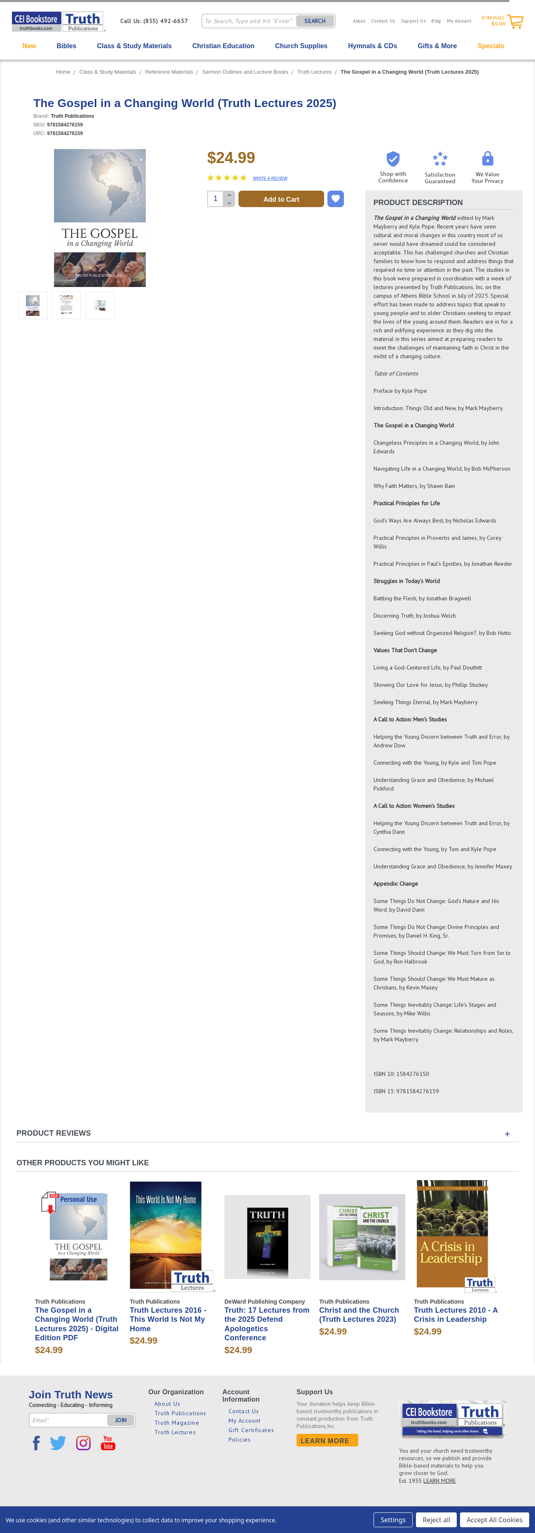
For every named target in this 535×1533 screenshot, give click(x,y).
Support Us (413, 21)
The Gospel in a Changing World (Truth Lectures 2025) (410, 72)
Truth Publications (180, 1413)
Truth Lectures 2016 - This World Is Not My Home (168, 1319)
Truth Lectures (314, 72)
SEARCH (315, 21)
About (359, 21)
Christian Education (223, 45)
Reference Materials (169, 72)
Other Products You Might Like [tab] (82, 1163)
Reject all (436, 1519)
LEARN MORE (439, 1480)
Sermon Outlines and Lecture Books (245, 72)
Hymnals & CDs (372, 45)
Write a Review (270, 178)
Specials (490, 45)
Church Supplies (301, 45)
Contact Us (383, 21)
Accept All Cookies (495, 1519)
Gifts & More (437, 45)
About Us (167, 1403)
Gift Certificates (251, 1430)
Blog (436, 21)
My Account (459, 21)
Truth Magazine (176, 1422)
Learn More (325, 1440)
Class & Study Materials (134, 45)
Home (63, 72)
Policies (240, 1439)
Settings (393, 1519)
